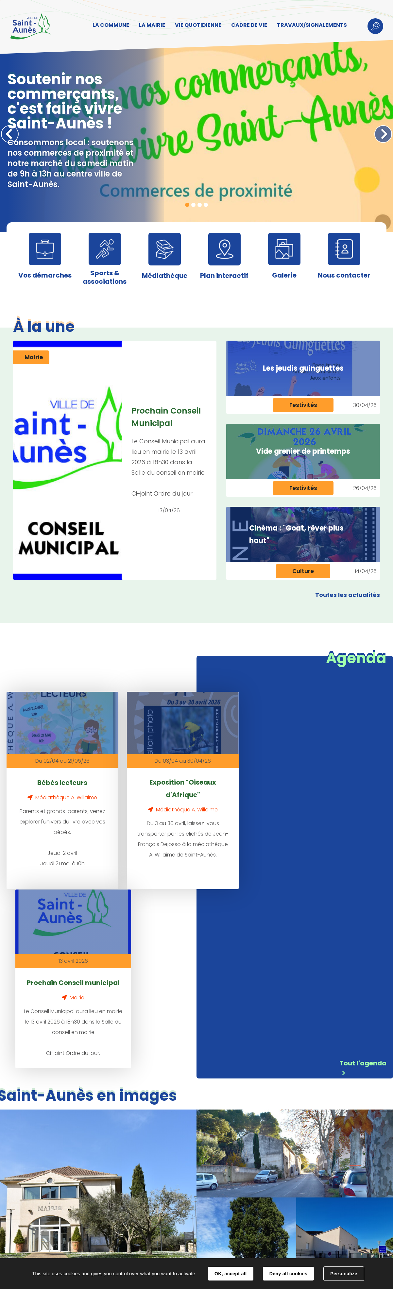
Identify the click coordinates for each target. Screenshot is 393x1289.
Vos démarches (45, 275)
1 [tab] (187, 205)
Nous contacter (344, 275)
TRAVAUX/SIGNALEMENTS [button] (311, 25)
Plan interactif (224, 275)
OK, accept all (230, 1273)
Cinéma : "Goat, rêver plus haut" (296, 534)
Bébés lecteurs (56, 775)
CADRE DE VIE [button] (248, 25)
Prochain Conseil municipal (273, 781)
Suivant (383, 134)
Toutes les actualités (347, 595)
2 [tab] (193, 205)
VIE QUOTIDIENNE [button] (197, 25)
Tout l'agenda (362, 878)
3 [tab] (199, 205)
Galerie (284, 275)
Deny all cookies (288, 1273)
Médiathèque (164, 275)
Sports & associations (105, 277)
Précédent (9, 134)
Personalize (343, 1273)
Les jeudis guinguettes (303, 368)
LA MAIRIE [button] (151, 25)
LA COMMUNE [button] (110, 25)
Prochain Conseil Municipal (166, 417)
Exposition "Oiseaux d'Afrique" (165, 781)
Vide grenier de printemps (303, 451)
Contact (118, 1252)
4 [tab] (206, 205)
